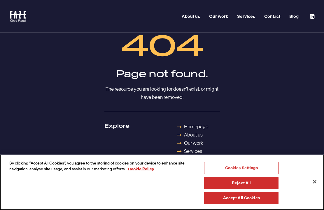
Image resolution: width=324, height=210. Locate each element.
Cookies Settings (241, 167)
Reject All (241, 183)
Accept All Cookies (241, 197)
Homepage (196, 127)
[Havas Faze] (18, 16)
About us (191, 16)
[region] (162, 182)
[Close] (314, 181)
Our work (218, 16)
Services (246, 16)
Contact (272, 16)
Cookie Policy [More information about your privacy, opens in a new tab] (141, 169)
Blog (294, 16)
